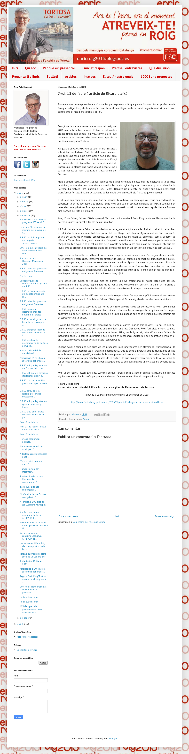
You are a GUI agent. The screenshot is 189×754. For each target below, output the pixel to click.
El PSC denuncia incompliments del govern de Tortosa (30, 311)
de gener (25, 617)
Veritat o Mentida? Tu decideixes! (30, 352)
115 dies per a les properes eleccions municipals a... (31, 609)
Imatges (90, 76)
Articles (71, 76)
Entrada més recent (68, 516)
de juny (24, 196)
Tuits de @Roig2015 (24, 180)
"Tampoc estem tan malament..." (29, 470)
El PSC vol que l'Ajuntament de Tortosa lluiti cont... (33, 367)
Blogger (113, 738)
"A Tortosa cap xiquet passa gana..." (33, 455)
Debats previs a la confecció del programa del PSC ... (33, 283)
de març (24, 210)
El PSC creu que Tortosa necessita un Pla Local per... (32, 414)
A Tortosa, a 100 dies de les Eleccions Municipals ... (33, 504)
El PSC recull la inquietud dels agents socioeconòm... (32, 240)
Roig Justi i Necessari (27, 636)
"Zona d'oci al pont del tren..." (31, 463)
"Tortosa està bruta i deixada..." (30, 440)
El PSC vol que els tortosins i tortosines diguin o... (34, 374)
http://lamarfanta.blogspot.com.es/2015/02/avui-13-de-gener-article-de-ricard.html (116, 402)
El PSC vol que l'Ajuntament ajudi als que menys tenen (33, 404)
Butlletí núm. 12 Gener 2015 (31, 563)
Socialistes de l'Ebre (27, 649)
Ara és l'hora (26, 275)
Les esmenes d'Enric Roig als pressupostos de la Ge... (32, 546)
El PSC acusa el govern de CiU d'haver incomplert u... (33, 322)
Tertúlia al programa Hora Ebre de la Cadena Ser (33, 555)
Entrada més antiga (165, 516)
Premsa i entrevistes (127, 68)
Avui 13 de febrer (29, 422)
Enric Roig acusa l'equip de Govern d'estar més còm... (33, 250)
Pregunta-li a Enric (26, 76)
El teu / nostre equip (118, 76)
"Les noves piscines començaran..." (29, 488)
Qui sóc (30, 68)
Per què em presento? (59, 68)
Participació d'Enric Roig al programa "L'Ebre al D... (33, 221)
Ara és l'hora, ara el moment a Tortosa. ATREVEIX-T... (30, 515)
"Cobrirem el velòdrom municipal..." (31, 448)
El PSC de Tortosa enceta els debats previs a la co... (32, 294)
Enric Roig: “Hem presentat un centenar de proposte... (33, 589)
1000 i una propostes (156, 76)
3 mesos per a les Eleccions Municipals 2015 (31, 261)
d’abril (23, 206)
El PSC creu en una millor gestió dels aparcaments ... (33, 383)
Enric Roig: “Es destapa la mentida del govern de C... (33, 229)
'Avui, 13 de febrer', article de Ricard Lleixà (33, 428)
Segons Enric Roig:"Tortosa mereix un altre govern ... (33, 579)
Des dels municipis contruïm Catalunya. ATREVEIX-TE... (31, 535)
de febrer (25, 215)
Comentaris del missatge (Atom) (89, 521)
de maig (24, 201)
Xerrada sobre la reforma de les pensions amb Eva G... (34, 525)
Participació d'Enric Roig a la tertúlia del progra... (32, 359)
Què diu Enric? (159, 68)
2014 (20, 623)
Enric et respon (93, 68)
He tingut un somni (29, 597)
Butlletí (52, 76)
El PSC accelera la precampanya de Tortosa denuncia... (34, 342)
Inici (15, 68)
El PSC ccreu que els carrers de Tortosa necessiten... (30, 393)
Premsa (86, 419)
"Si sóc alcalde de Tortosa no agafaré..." (33, 496)
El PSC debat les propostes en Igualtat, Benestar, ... (34, 270)
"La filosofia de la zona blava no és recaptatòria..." (31, 479)
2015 (20, 192)
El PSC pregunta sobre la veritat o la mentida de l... (32, 332)
